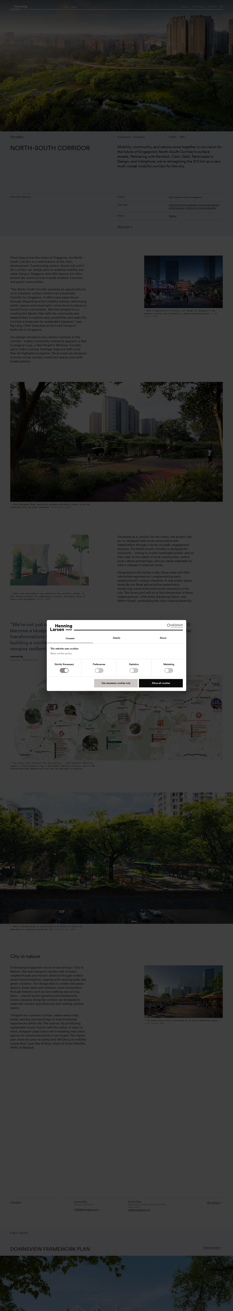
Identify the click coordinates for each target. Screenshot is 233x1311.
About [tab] (163, 638)
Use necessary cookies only (116, 683)
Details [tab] (116, 638)
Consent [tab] (70, 638)
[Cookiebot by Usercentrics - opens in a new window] (169, 626)
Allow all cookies (161, 683)
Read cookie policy (61, 653)
